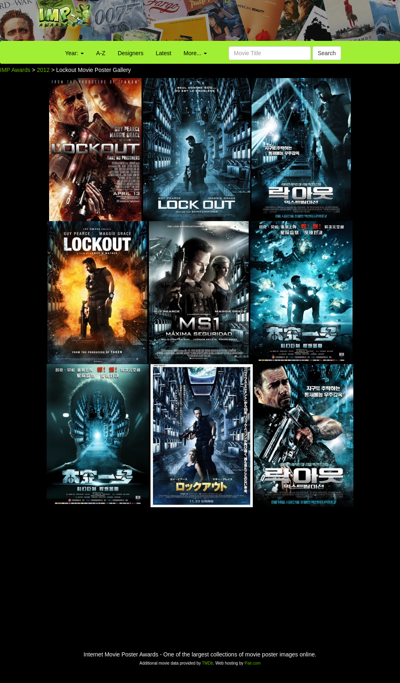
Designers (131, 53)
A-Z (101, 53)
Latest (163, 53)
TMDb (207, 663)
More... (195, 53)
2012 (43, 70)
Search (327, 53)
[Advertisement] (250, 22)
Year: (74, 53)
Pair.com (253, 663)
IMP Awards (15, 70)
